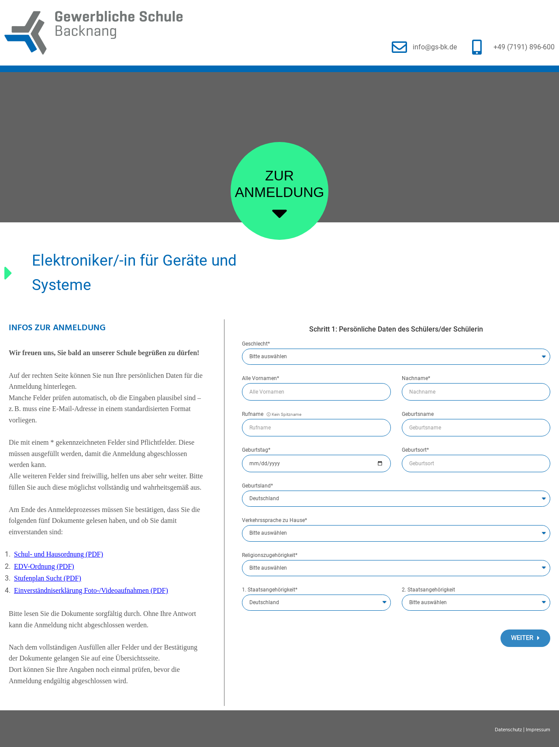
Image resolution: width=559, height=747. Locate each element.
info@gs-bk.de (435, 47)
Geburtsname (418, 414)
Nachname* (416, 378)
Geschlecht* (256, 344)
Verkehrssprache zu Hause (274, 520)
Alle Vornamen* (260, 378)
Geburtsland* (257, 486)
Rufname (271, 414)
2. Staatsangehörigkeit (428, 590)
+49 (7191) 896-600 (524, 47)
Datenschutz (508, 730)
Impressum (538, 730)
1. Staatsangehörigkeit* (269, 590)
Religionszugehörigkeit (269, 555)
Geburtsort (415, 450)
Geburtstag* (256, 450)
